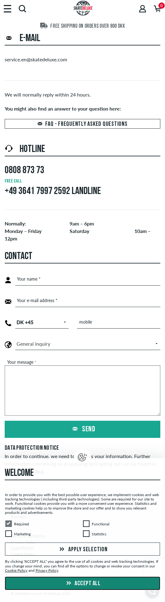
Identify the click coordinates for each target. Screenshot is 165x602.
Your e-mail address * (37, 300)
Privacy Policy (47, 570)
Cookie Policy (16, 570)
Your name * (29, 279)
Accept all (83, 583)
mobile (85, 322)
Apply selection (83, 550)
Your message (21, 362)
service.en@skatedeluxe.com (36, 59)
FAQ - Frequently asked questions (86, 124)
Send (82, 429)
